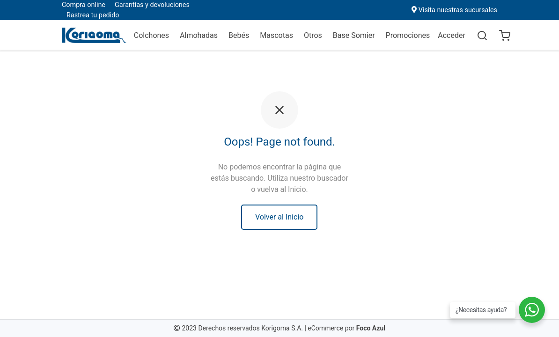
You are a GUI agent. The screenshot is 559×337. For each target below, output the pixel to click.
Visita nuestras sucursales (458, 10)
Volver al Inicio (279, 216)
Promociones (408, 35)
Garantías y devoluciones (152, 5)
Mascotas (276, 35)
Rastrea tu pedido (92, 15)
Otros (313, 35)
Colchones (151, 35)
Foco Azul (370, 328)
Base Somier (354, 35)
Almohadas (199, 35)
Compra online (83, 5)
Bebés (238, 35)
